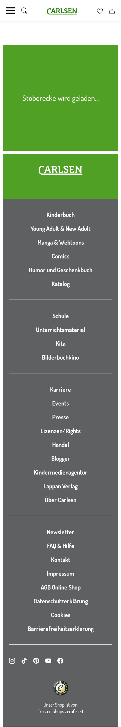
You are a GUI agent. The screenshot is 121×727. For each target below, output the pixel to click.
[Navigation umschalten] (10, 10)
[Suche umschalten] (24, 11)
